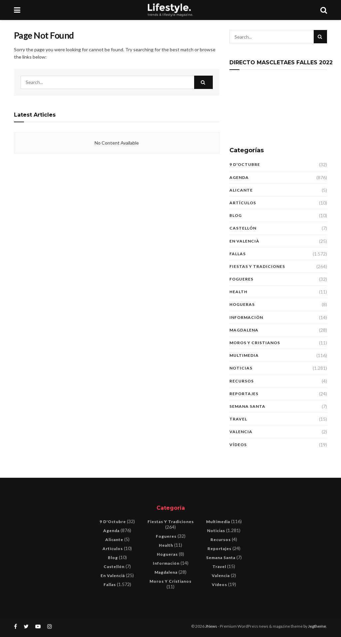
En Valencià (244, 241)
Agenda (239, 177)
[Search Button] (203, 82)
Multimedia (244, 355)
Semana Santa (247, 406)
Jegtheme (317, 626)
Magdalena (243, 329)
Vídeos (238, 444)
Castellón (242, 228)
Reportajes (243, 393)
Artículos (242, 202)
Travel (238, 418)
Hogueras (242, 304)
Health (238, 291)
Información (246, 317)
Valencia (240, 431)
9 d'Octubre (244, 164)
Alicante (241, 190)
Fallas (237, 253)
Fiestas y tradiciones (257, 266)
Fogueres (241, 279)
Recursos (241, 380)
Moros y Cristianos (254, 342)
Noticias (240, 367)
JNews (211, 626)
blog (235, 215)
